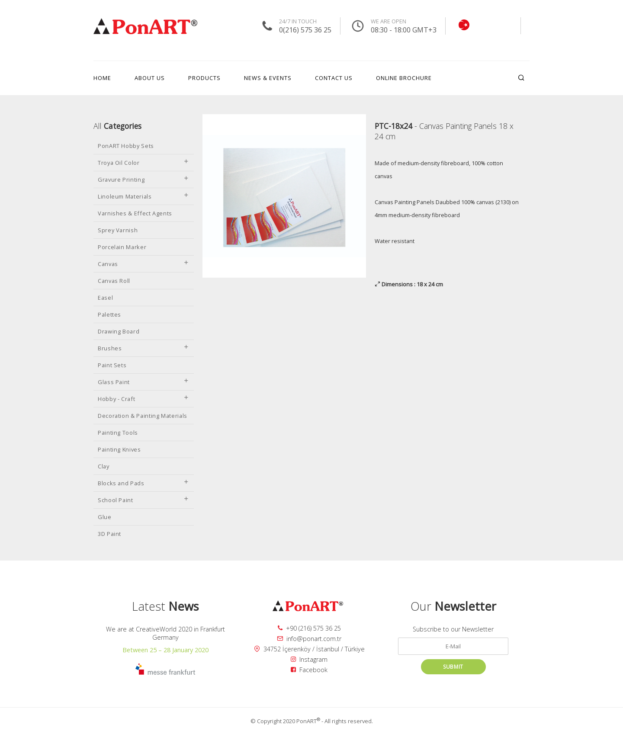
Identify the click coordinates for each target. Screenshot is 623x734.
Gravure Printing (143, 179)
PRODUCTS (204, 78)
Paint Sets (112, 365)
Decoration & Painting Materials (142, 416)
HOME (102, 78)
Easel (105, 297)
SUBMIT (453, 666)
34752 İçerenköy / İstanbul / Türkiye (309, 649)
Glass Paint (143, 382)
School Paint (143, 500)
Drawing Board (118, 331)
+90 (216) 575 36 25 (309, 628)
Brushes (143, 348)
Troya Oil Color (143, 163)
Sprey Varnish (118, 230)
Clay (103, 466)
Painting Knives (119, 449)
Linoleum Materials (143, 196)
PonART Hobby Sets (126, 146)
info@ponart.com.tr (309, 639)
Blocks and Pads (143, 483)
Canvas (143, 264)
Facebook (309, 670)
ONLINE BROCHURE (404, 78)
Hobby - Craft (143, 399)
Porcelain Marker (122, 247)
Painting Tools (118, 432)
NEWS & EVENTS (268, 78)
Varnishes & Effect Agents (135, 213)
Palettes (109, 314)
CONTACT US (334, 78)
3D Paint (109, 534)
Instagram (309, 659)
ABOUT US (150, 78)
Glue (105, 517)
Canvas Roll (114, 281)
